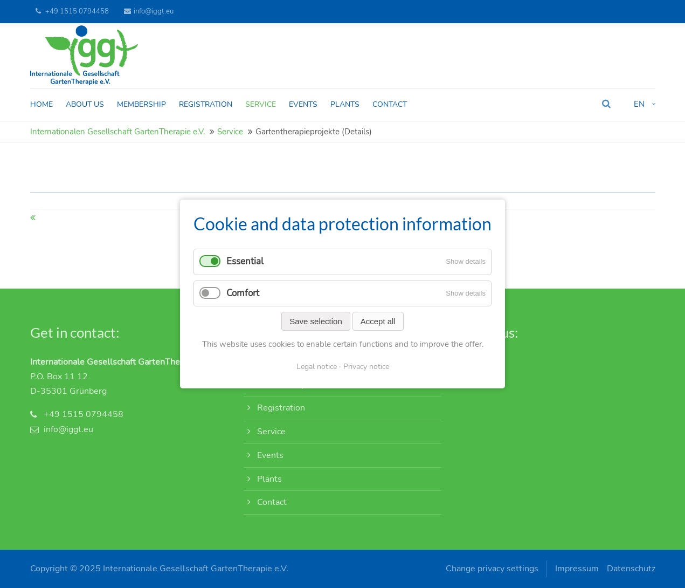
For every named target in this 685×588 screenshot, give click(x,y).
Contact (272, 502)
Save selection (315, 321)
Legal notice (316, 366)
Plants (269, 479)
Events (270, 455)
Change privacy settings (492, 569)
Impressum (577, 569)
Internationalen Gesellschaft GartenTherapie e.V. (117, 131)
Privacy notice (366, 366)
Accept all (378, 321)
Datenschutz (631, 569)
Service (230, 131)
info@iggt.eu (149, 11)
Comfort (242, 292)
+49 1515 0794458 (77, 11)
